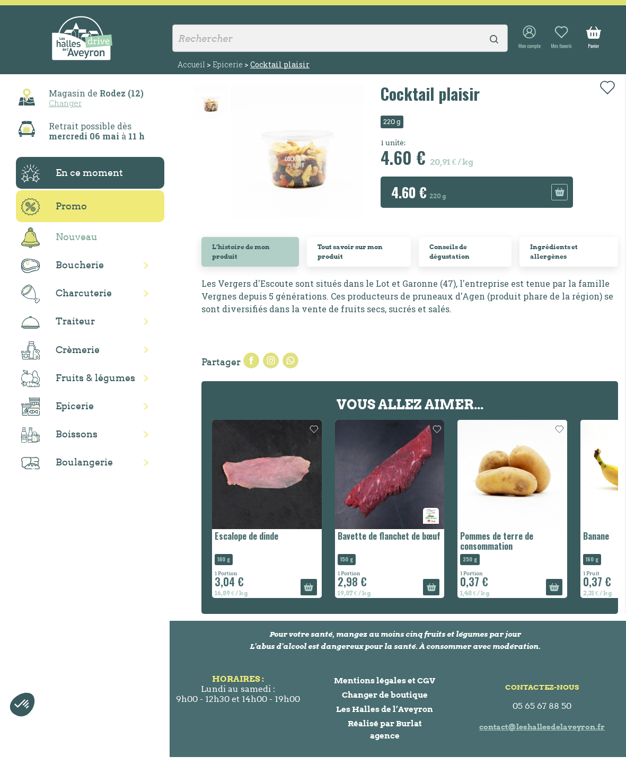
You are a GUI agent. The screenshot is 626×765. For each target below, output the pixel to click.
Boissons (59, 435)
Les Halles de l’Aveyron (384, 709)
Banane (596, 536)
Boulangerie (67, 462)
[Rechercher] (340, 38)
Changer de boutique (385, 695)
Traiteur (58, 321)
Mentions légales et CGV (384, 680)
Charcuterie (66, 294)
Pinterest (290, 360)
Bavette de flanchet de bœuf (389, 536)
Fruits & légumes (78, 379)
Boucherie (62, 266)
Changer (65, 103)
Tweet (271, 360)
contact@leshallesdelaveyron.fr (542, 727)
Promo (54, 206)
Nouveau (59, 237)
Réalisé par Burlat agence (385, 729)
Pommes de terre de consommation (496, 541)
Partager (251, 360)
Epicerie (57, 407)
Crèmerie (60, 350)
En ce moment (72, 173)
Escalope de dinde (246, 536)
